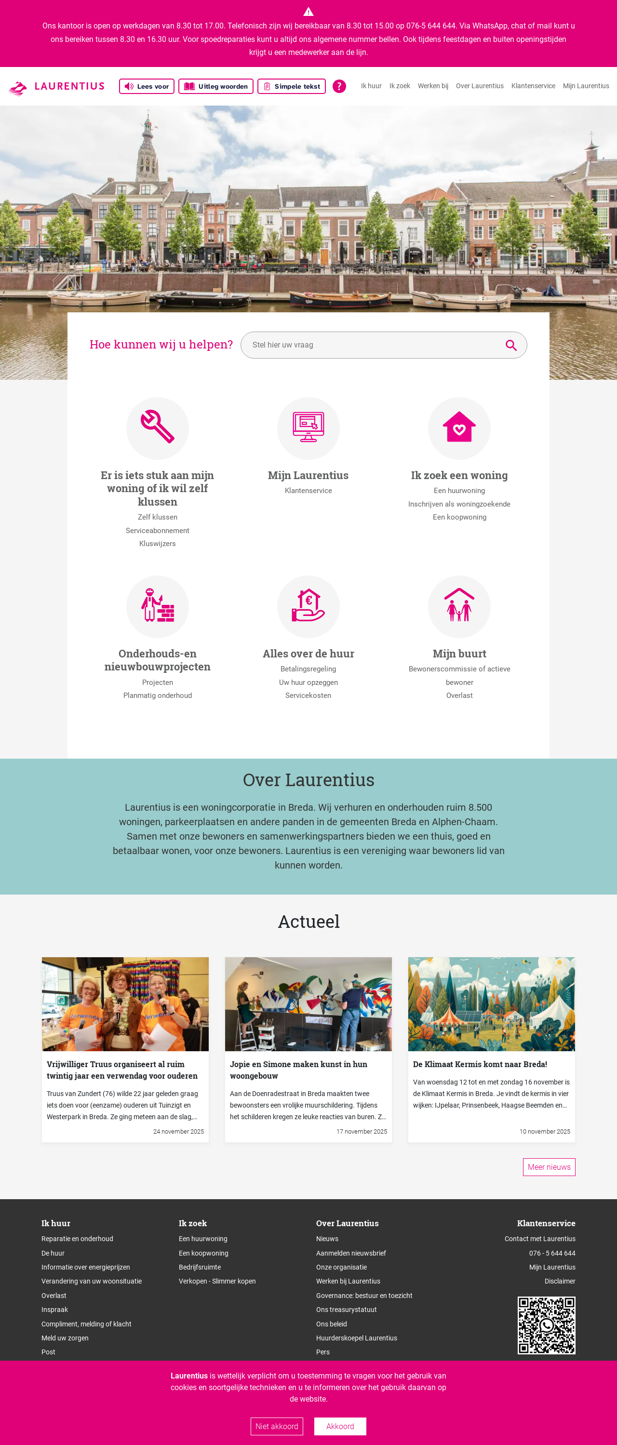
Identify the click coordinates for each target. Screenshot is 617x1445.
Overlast (459, 695)
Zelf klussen (157, 517)
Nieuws (327, 1239)
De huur (53, 1253)
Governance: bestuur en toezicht (364, 1295)
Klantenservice (533, 86)
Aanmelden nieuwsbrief (351, 1253)
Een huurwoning (459, 490)
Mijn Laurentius (586, 86)
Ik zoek (399, 86)
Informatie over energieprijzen (85, 1267)
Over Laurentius (480, 86)
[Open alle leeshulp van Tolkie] (339, 86)
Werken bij (433, 86)
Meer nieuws (549, 1167)
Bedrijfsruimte (200, 1267)
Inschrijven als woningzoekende (459, 504)
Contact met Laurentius (540, 1239)
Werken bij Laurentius (348, 1281)
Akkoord (340, 1426)
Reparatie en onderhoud (77, 1239)
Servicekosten (308, 695)
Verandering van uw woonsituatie (91, 1281)
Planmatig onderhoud (157, 695)
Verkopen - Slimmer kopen (217, 1281)
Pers (323, 1352)
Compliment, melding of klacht (86, 1324)
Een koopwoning (459, 517)
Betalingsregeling (308, 669)
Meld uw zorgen (65, 1338)
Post (48, 1352)
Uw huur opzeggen (308, 682)
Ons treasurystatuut (346, 1309)
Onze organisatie (341, 1267)
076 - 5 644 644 (552, 1253)
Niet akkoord (276, 1426)
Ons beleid (331, 1324)
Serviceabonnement (157, 530)
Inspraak (54, 1309)
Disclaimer (560, 1281)
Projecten (157, 682)
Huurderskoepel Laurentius (356, 1338)
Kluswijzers (157, 543)
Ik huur (371, 86)
